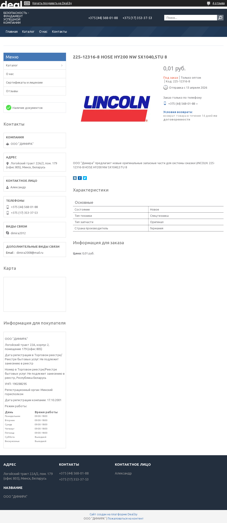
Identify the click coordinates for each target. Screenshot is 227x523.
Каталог (28, 31)
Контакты (59, 31)
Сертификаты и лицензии (24, 82)
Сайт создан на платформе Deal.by (113, 514)
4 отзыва (218, 3)
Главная (12, 31)
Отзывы (12, 91)
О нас (43, 31)
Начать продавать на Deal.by (52, 3)
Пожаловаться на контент (126, 518)
